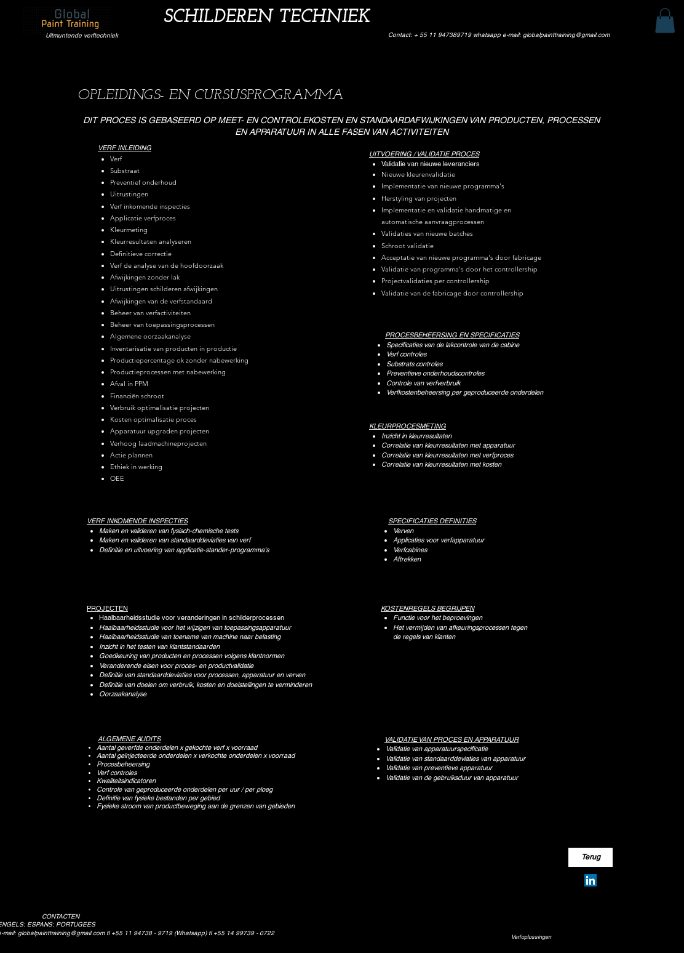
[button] (664, 20)
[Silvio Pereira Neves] (590, 880)
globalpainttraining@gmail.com (61, 933)
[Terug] (590, 857)
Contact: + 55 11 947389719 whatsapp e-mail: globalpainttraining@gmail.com (499, 35)
